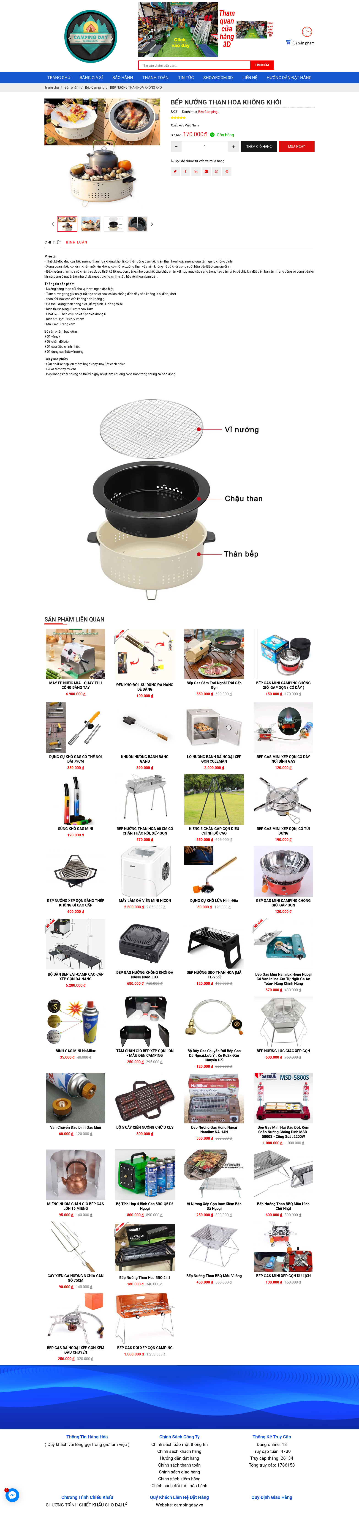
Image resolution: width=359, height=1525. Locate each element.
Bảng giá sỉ (91, 87)
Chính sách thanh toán (179, 1475)
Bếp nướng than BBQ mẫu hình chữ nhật (283, 1216)
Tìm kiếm (243, 75)
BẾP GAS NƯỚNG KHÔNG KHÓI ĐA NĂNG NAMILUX (144, 984)
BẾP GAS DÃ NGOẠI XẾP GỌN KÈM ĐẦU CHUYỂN (75, 1360)
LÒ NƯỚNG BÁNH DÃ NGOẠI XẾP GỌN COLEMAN (214, 769)
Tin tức (186, 87)
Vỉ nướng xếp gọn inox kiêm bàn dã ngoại (214, 1216)
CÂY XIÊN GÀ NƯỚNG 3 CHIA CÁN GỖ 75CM (75, 1288)
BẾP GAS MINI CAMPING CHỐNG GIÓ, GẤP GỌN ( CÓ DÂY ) (283, 695)
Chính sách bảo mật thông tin (179, 1454)
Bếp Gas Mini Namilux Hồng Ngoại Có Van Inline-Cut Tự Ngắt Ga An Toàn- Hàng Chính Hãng (283, 989)
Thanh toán (155, 87)
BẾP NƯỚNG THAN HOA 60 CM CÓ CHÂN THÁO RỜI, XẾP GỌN (145, 841)
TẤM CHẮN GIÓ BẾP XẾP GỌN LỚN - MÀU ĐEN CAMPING (145, 1063)
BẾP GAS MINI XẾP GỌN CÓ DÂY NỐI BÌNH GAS (283, 769)
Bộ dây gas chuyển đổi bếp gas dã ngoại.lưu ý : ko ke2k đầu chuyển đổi (214, 1065)
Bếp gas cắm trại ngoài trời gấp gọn (214, 695)
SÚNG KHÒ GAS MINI (75, 839)
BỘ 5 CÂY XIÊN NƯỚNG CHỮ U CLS (145, 1137)
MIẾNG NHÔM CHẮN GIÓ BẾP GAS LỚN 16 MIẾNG (75, 1216)
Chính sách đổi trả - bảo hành (179, 1495)
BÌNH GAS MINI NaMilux (76, 1061)
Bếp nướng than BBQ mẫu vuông (214, 1286)
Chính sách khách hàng (179, 1461)
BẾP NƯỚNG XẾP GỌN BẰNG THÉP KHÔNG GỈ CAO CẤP (75, 913)
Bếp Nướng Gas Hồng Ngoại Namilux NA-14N (214, 1139)
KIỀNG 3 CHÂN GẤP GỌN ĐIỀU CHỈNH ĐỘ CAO (214, 841)
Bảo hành (122, 87)
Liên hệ (249, 87)
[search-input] (174, 75)
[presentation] (53, 234)
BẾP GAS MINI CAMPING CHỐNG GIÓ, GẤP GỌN (283, 913)
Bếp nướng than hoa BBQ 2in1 (145, 1288)
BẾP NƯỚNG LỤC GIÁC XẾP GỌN (283, 1061)
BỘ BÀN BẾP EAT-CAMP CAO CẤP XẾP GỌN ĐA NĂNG (75, 986)
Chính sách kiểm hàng (179, 1489)
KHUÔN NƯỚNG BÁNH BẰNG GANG (145, 769)
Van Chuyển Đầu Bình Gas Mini (75, 1137)
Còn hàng (222, 144)
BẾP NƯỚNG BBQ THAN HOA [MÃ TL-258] (214, 984)
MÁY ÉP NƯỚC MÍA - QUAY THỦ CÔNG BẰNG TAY (75, 695)
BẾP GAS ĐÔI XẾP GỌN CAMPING (145, 1358)
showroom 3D (218, 87)
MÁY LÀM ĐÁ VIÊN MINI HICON (145, 911)
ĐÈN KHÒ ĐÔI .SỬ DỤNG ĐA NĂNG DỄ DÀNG (144, 697)
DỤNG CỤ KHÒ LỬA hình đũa (214, 911)
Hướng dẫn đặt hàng (289, 87)
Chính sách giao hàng (179, 1482)
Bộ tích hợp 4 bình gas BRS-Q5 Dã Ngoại (145, 1216)
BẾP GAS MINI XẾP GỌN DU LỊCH (283, 1286)
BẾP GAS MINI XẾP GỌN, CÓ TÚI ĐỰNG (283, 841)
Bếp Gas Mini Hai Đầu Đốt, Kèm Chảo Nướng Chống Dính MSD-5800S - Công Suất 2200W (283, 1142)
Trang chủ (58, 87)
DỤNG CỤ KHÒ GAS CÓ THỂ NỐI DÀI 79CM (75, 769)
